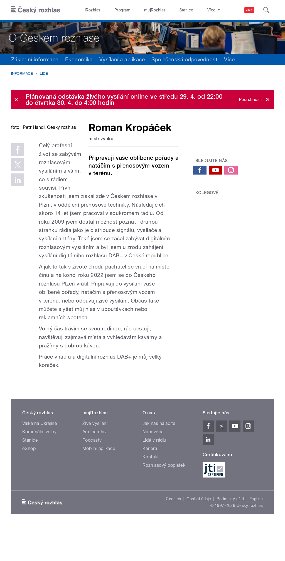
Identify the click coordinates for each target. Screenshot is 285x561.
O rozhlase (192, 10)
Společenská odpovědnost (184, 59)
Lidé (44, 73)
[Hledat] (266, 10)
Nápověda (153, 465)
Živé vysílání (94, 457)
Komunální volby (39, 465)
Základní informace (34, 59)
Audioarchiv (94, 465)
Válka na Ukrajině (39, 457)
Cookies (173, 532)
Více (232, 59)
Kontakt (150, 490)
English (256, 532)
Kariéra (149, 482)
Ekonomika (79, 59)
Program (114, 10)
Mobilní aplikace (99, 482)
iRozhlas (90, 10)
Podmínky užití (230, 532)
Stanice (166, 10)
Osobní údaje (198, 532)
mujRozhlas (140, 10)
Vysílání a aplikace (122, 59)
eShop (29, 482)
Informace (22, 73)
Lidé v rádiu (154, 473)
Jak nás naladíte (159, 457)
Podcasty (92, 473)
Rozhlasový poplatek (163, 498)
